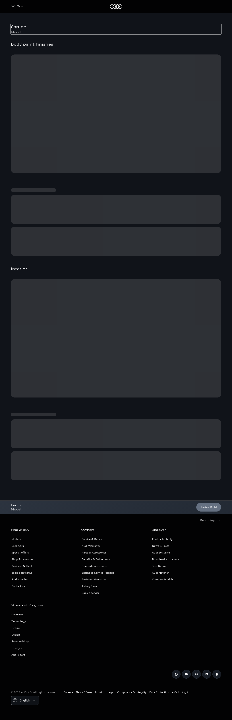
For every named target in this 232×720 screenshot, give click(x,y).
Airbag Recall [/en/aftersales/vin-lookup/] (90, 586)
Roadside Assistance (94, 565)
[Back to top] (210, 520)
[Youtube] (186, 674)
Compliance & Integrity (131, 692)
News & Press (160, 545)
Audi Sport (18, 654)
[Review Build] (208, 507)
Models (16, 539)
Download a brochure (165, 559)
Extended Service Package (98, 572)
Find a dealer (19, 579)
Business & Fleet (21, 565)
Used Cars (17, 545)
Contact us (18, 586)
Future (15, 627)
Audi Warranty (91, 545)
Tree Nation (159, 565)
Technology (18, 621)
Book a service (91, 592)
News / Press (84, 692)
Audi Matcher (160, 572)
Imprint (100, 692)
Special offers (20, 552)
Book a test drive (21, 572)
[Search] (216, 6)
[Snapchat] (216, 674)
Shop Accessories (22, 559)
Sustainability (20, 641)
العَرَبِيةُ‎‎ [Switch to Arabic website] (185, 692)
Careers (68, 692)
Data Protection (159, 692)
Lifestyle (16, 648)
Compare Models (162, 579)
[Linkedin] (206, 674)
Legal (110, 692)
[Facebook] (176, 674)
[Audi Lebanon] (17, 6)
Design (15, 634)
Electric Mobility (162, 539)
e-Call (175, 692)
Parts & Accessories (94, 552)
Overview (17, 614)
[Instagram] (196, 674)
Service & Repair (92, 539)
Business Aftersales (94, 579)
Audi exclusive (161, 552)
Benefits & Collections (96, 559)
